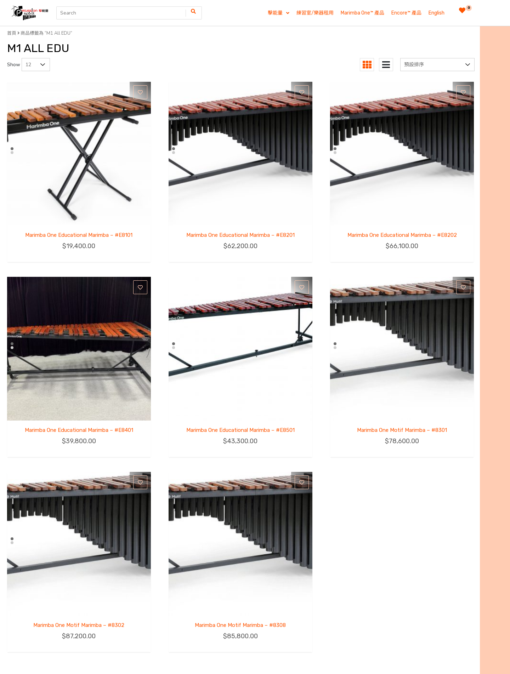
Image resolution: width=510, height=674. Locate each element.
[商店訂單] (437, 64)
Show (13, 64)
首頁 (11, 33)
